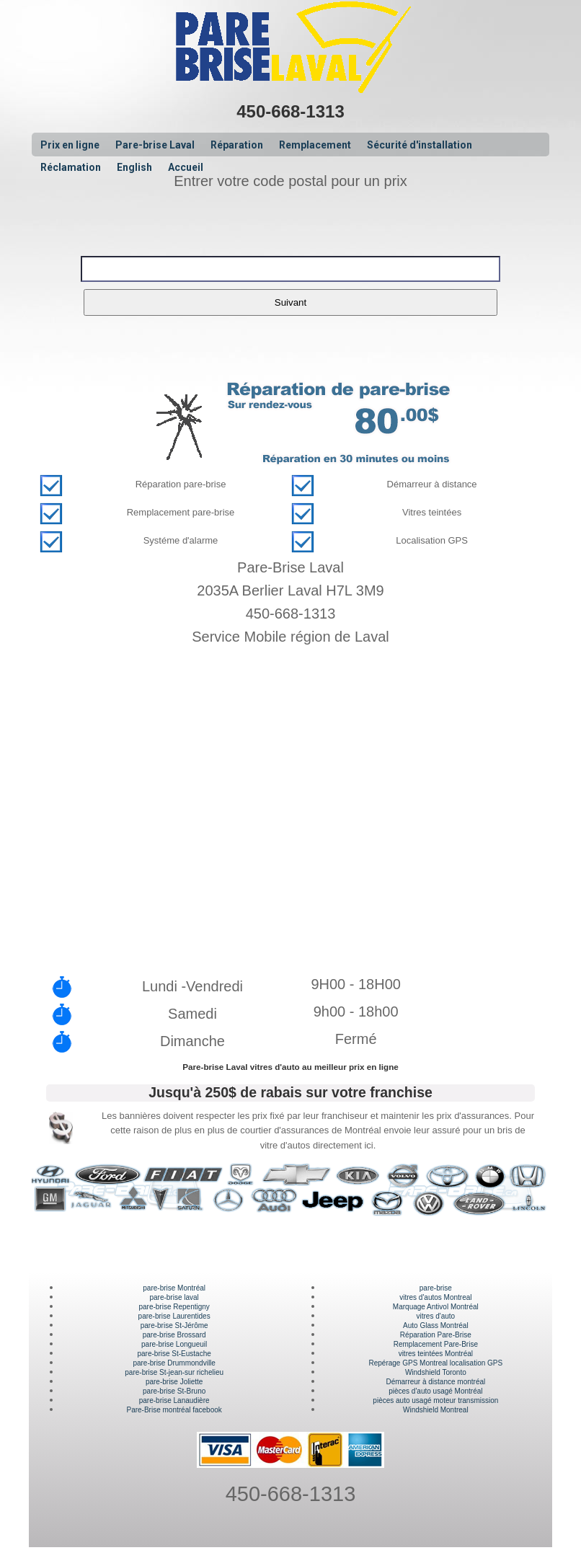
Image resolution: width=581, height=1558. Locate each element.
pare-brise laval (173, 1297)
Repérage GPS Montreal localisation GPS (436, 1363)
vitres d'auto (436, 1316)
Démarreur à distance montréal (435, 1382)
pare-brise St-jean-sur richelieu (174, 1372)
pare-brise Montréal (174, 1288)
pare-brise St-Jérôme (174, 1325)
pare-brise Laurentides (174, 1316)
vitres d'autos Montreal (435, 1297)
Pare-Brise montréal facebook (174, 1410)
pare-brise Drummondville (174, 1363)
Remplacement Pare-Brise (436, 1344)
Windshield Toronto (435, 1372)
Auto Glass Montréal (436, 1325)
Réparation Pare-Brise (435, 1335)
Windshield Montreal (436, 1410)
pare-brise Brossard (174, 1335)
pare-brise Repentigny (173, 1307)
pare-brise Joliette (174, 1382)
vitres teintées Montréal (436, 1354)
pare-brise (436, 1288)
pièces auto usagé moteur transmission (435, 1400)
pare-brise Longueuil (174, 1344)
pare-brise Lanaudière (174, 1400)
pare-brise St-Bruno (174, 1391)
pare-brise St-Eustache (174, 1354)
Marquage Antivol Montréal (436, 1307)
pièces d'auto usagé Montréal (435, 1391)
